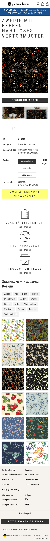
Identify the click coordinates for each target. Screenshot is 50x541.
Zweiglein (8, 309)
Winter (34, 299)
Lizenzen (5, 485)
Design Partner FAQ (10, 505)
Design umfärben (25, 100)
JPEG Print (27, 168)
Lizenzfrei (22, 182)
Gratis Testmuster (32, 485)
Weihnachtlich (10, 314)
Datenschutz (38, 535)
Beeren (32, 309)
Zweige (21, 309)
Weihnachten (30, 304)
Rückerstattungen (42, 538)
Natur (17, 304)
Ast (16, 294)
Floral (24, 294)
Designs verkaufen (9, 500)
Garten (23, 299)
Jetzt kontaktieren (25, 521)
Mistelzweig (9, 299)
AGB (46, 535)
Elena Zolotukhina (26, 144)
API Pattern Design (32, 474)
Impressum (26, 535)
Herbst (35, 294)
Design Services (31, 479)
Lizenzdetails (9, 182)
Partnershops (7, 479)
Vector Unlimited (27, 161)
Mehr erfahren (25, 227)
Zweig (7, 294)
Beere (7, 304)
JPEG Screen (27, 175)
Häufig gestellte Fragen (11, 490)
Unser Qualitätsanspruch (12, 474)
